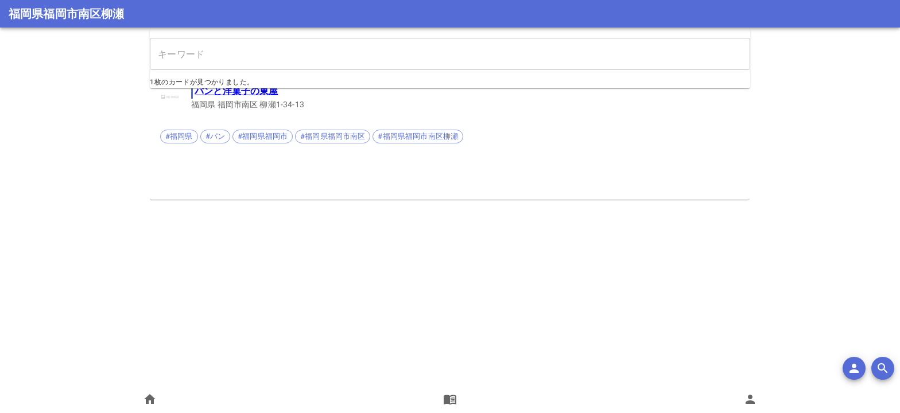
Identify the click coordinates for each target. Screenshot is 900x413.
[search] (882, 368)
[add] (854, 368)
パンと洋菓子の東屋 (236, 90)
